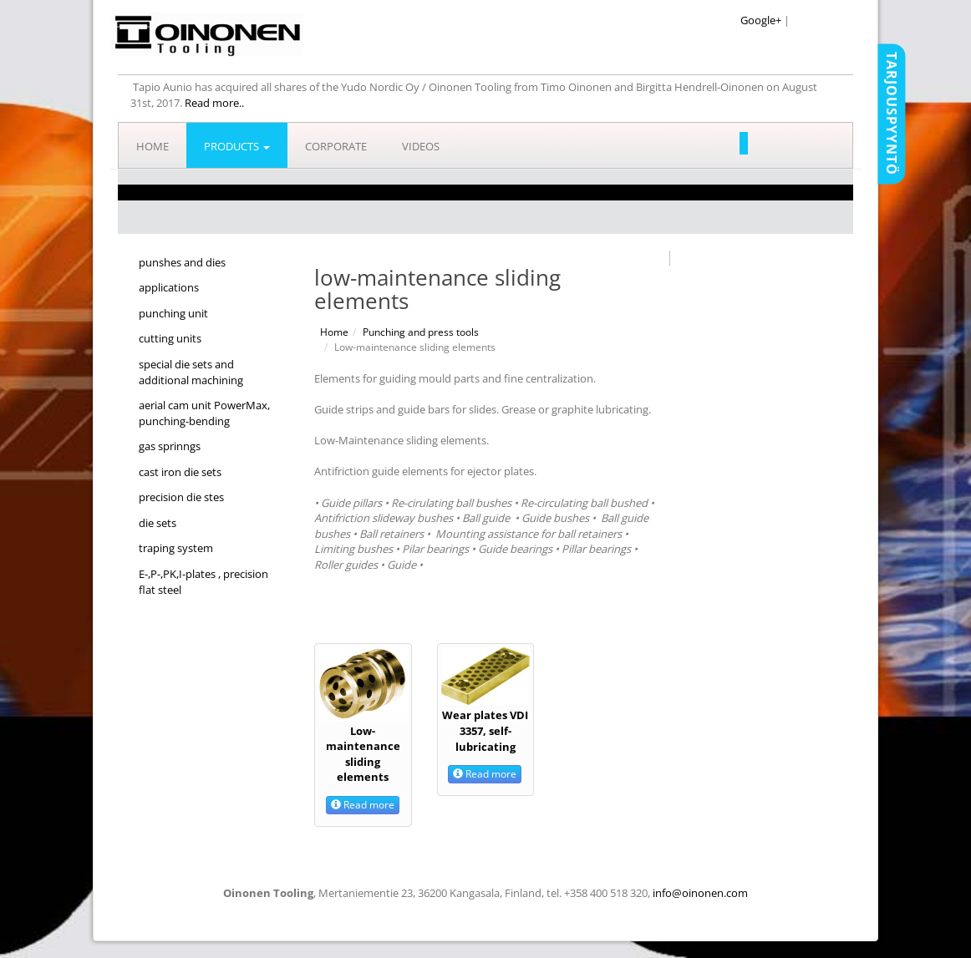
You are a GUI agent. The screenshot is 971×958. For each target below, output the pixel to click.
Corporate (336, 146)
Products (237, 146)
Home (152, 146)
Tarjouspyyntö (891, 113)
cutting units (170, 338)
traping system (176, 547)
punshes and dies (182, 262)
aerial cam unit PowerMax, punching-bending (204, 413)
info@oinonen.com (700, 892)
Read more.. (214, 102)
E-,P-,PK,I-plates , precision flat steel (203, 581)
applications (169, 287)
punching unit (173, 313)
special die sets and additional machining (191, 372)
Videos (421, 146)
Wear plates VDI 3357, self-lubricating (485, 730)
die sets (157, 522)
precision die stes (181, 496)
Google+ (760, 20)
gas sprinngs (170, 446)
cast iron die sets (180, 471)
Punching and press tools (421, 332)
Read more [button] (362, 805)
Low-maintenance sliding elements (363, 754)
